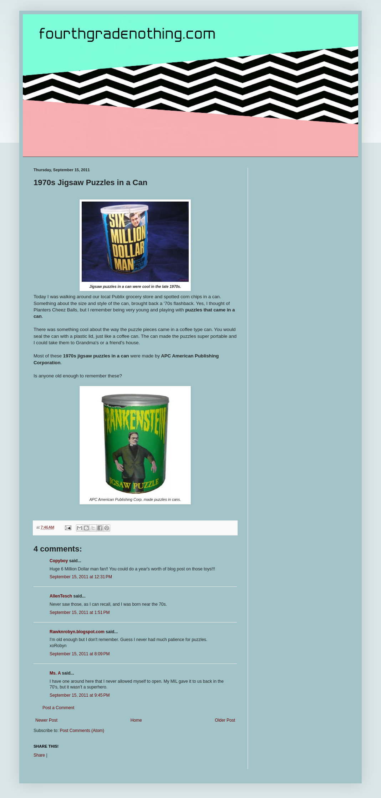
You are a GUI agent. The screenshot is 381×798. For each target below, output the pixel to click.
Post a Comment (58, 707)
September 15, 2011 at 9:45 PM (80, 695)
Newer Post (46, 720)
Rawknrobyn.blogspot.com (77, 631)
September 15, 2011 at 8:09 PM (80, 653)
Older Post (225, 720)
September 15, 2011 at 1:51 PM (80, 612)
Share (39, 755)
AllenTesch (61, 596)
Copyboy (59, 560)
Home (136, 720)
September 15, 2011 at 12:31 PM (81, 576)
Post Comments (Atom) (82, 730)
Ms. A (55, 673)
